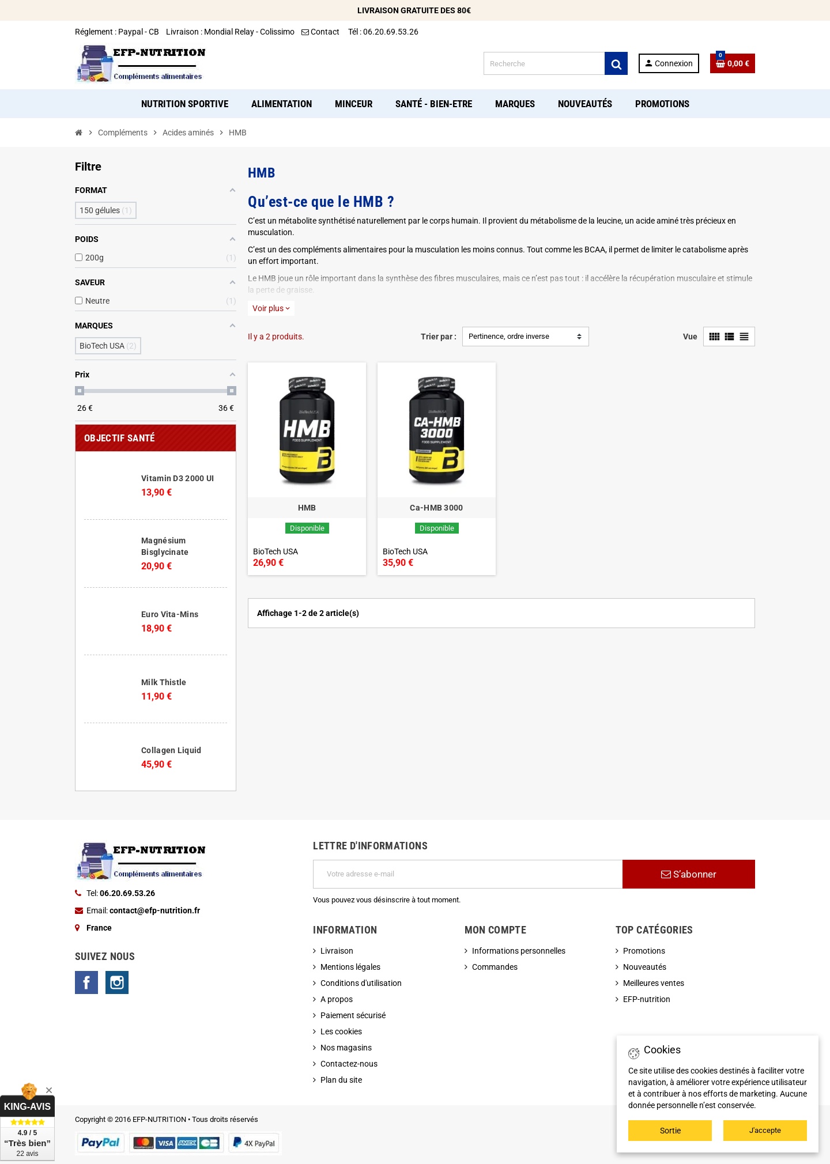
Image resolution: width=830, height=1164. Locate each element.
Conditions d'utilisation (361, 983)
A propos (336, 999)
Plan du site (341, 1079)
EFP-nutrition (646, 999)
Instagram (117, 982)
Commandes (495, 967)
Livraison (336, 950)
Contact (321, 31)
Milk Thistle (163, 682)
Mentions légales (350, 967)
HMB (307, 507)
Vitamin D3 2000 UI (177, 478)
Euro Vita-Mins (169, 614)
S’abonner (688, 874)
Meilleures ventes (653, 983)
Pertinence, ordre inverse (509, 336)
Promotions (644, 950)
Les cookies (341, 1031)
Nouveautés (644, 967)
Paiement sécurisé (353, 1015)
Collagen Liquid (171, 750)
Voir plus (271, 308)
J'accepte (765, 1130)
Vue (690, 336)
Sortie (670, 1130)
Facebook (86, 982)
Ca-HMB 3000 (436, 507)
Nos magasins (346, 1047)
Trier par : (438, 336)
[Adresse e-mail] (467, 874)
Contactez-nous (349, 1063)
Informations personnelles (518, 950)
